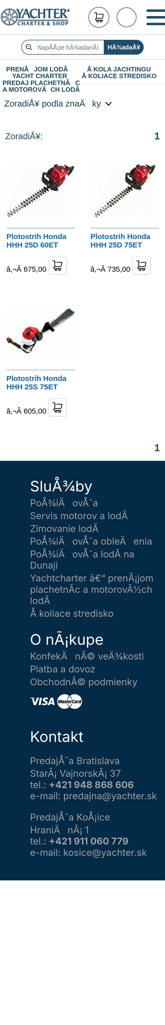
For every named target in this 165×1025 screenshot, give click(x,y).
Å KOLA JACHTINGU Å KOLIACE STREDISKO (119, 69)
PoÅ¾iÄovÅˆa (64, 503)
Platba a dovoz (62, 669)
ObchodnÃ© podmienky (84, 682)
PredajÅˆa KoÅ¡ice (70, 817)
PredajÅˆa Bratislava (75, 760)
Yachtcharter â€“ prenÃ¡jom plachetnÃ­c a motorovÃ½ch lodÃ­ (91, 589)
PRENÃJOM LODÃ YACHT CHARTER (39, 69)
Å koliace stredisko (72, 613)
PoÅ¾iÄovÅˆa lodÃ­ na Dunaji (82, 560)
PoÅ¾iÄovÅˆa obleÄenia (91, 541)
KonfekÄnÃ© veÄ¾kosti (87, 656)
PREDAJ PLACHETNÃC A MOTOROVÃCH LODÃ (40, 83)
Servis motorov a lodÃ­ (79, 515)
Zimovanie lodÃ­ (64, 528)
